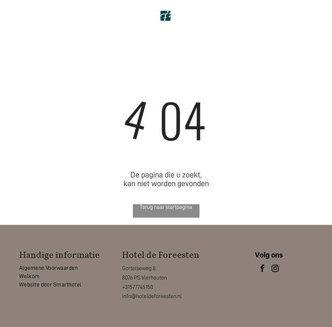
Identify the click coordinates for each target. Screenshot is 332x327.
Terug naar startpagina (166, 207)
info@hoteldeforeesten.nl (152, 296)
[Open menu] (314, 20)
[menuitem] (63, 268)
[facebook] (262, 269)
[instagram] (275, 269)
